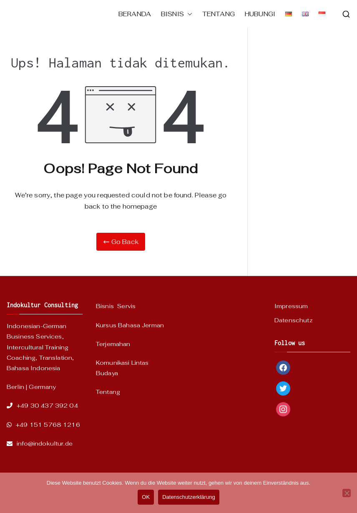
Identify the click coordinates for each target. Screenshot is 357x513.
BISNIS (176, 14)
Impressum (291, 306)
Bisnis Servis (116, 306)
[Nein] (346, 493)
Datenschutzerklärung (188, 497)
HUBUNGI (260, 14)
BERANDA (134, 14)
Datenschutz (293, 320)
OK (146, 497)
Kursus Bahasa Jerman (130, 325)
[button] (188, 14)
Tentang (108, 392)
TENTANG (218, 14)
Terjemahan (113, 344)
